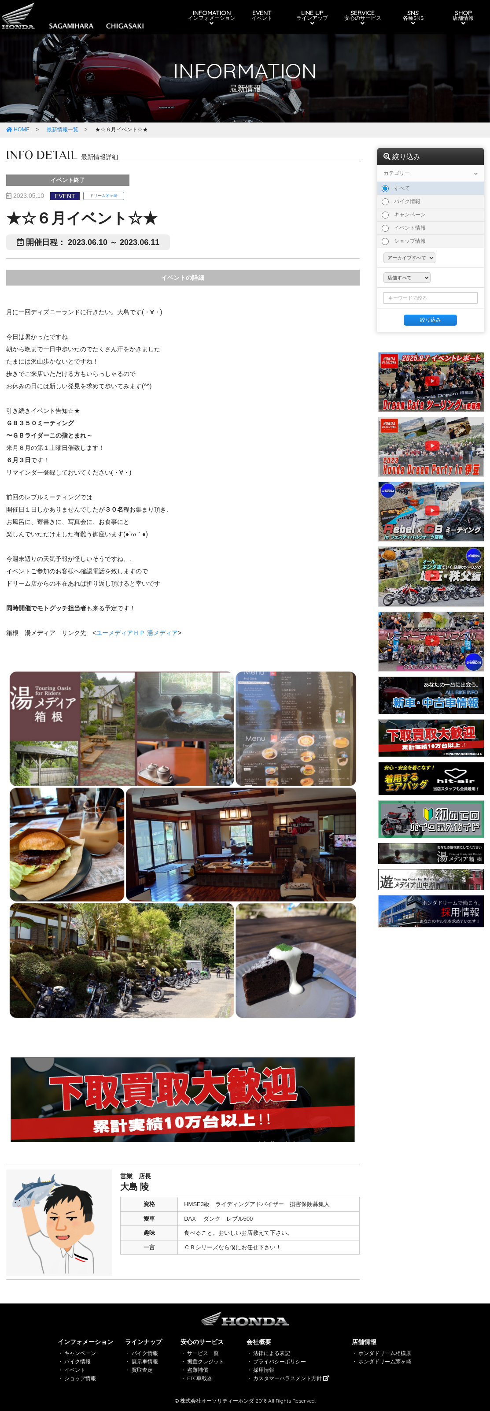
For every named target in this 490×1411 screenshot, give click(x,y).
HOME (17, 129)
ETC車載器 (199, 1378)
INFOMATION (212, 17)
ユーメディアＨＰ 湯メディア (137, 632)
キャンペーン (404, 215)
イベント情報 (404, 228)
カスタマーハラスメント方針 (291, 1378)
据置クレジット (205, 1361)
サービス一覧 (203, 1353)
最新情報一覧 (62, 129)
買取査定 (142, 1369)
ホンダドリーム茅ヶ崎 (384, 1361)
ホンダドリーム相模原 (384, 1353)
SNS (411, 17)
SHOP (461, 17)
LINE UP (312, 17)
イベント (74, 1369)
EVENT (262, 15)
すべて (396, 188)
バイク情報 (401, 201)
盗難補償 (197, 1369)
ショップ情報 (404, 241)
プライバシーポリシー (279, 1361)
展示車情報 (145, 1361)
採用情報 (263, 1369)
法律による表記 (271, 1353)
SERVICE (361, 17)
